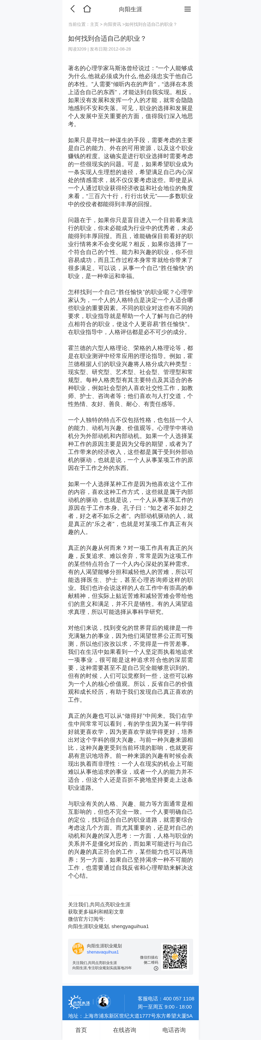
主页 (95, 24)
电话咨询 (174, 1030)
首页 (81, 1030)
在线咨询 (124, 1030)
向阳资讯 (112, 24)
